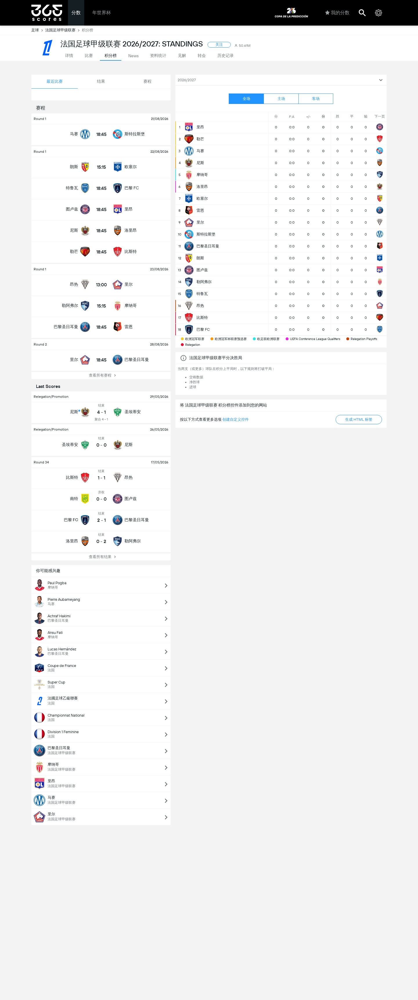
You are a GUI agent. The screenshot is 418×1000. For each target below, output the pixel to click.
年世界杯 (101, 12)
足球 (38, 30)
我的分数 (337, 13)
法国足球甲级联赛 (63, 30)
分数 (76, 12)
